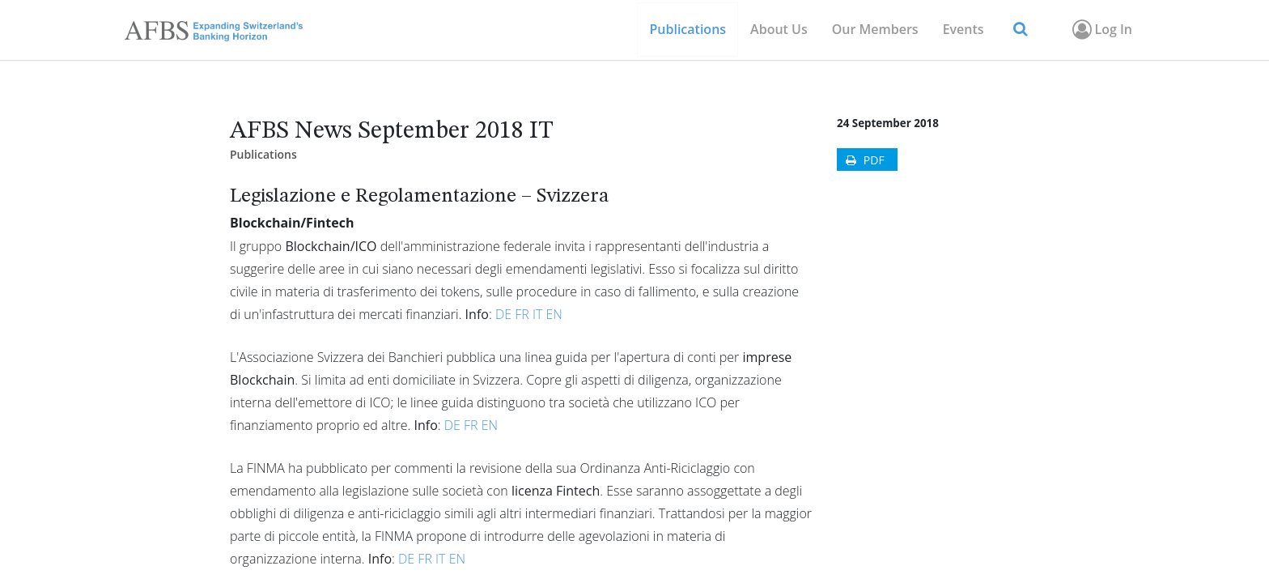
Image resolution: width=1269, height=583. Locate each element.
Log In (1101, 29)
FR (522, 314)
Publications (263, 154)
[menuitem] (875, 29)
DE (503, 314)
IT (537, 314)
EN (553, 314)
